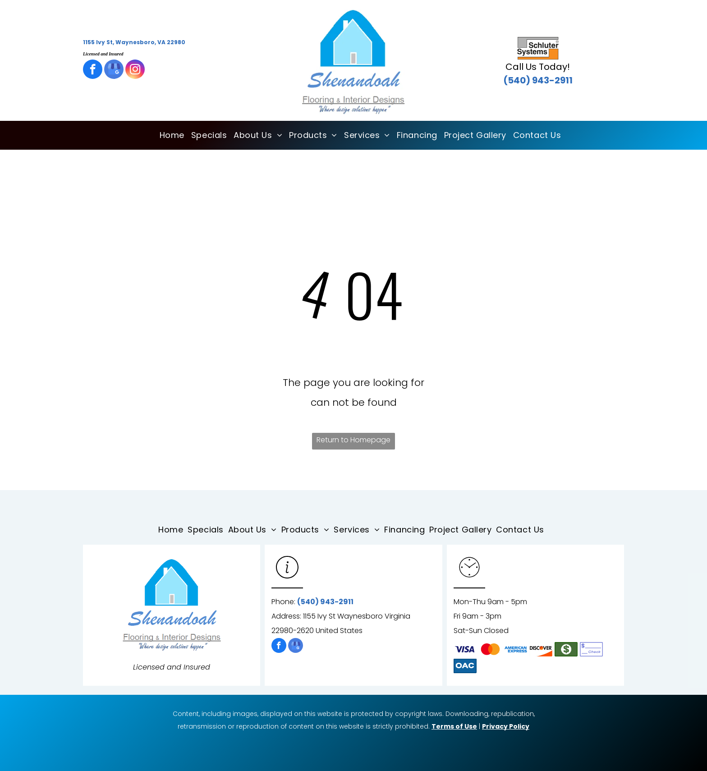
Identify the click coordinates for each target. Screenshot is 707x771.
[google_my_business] (114, 70)
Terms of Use (454, 726)
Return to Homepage (353, 440)
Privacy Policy (505, 726)
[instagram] (135, 70)
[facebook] (92, 70)
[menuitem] (168, 135)
